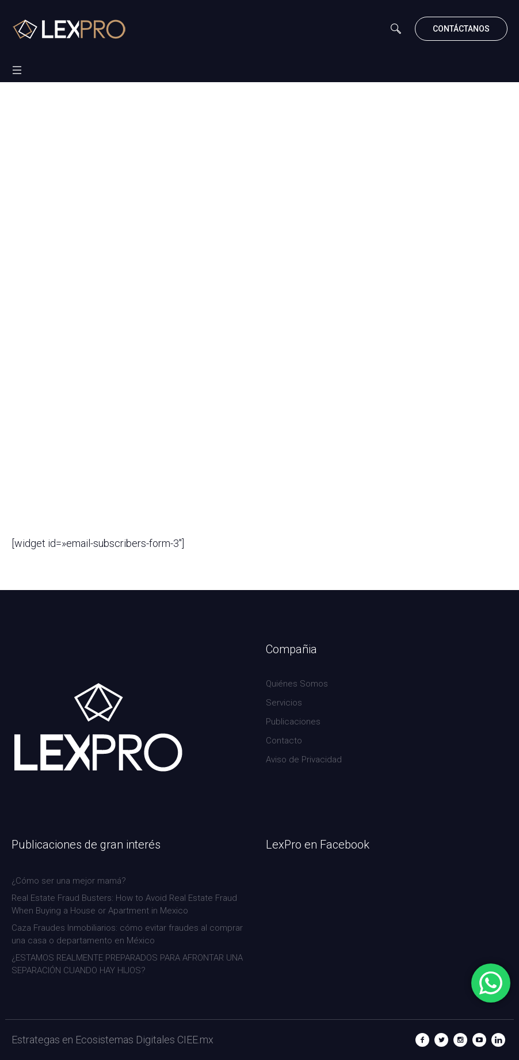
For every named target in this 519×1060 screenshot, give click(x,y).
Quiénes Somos (297, 684)
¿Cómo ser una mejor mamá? (69, 881)
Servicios (284, 702)
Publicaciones (293, 721)
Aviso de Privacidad (304, 759)
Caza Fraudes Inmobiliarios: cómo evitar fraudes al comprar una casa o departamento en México (127, 934)
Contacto (284, 740)
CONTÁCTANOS (461, 28)
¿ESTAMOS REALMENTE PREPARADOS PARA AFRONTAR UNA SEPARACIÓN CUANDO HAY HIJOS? (127, 964)
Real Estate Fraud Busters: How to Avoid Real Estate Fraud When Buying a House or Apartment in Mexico (124, 904)
